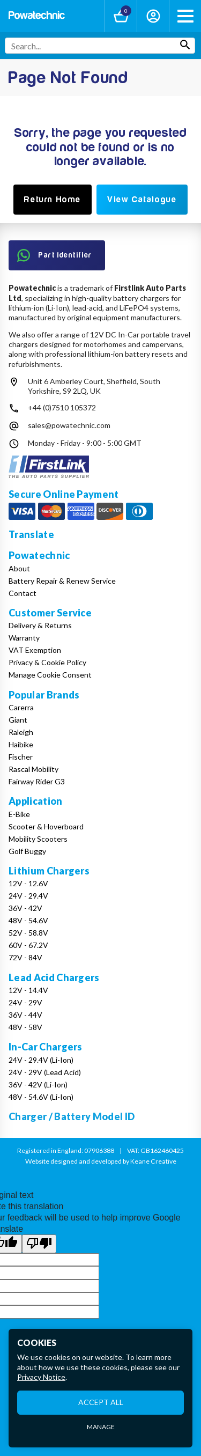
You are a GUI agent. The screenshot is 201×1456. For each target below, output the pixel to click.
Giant (18, 719)
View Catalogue (141, 199)
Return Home (52, 199)
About (19, 568)
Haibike (21, 744)
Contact (22, 593)
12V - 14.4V (28, 990)
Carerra (21, 707)
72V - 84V (25, 957)
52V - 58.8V (28, 932)
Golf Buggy (27, 851)
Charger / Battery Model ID (72, 1116)
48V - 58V (25, 1027)
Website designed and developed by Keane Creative (100, 1161)
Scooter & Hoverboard (46, 826)
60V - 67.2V (28, 945)
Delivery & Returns (40, 625)
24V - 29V (25, 1002)
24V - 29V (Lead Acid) (45, 1072)
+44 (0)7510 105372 (62, 407)
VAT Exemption (35, 650)
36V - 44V (25, 1014)
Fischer (21, 756)
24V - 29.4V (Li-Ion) (41, 1059)
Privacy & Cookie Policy (47, 662)
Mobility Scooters (38, 838)
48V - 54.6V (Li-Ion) (41, 1096)
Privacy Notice (41, 1376)
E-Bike (19, 814)
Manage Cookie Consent (50, 674)
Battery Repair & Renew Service (62, 580)
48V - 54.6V (28, 920)
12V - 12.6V (28, 883)
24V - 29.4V (28, 895)
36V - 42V (25, 908)
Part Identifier (54, 255)
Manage (101, 1427)
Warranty (24, 637)
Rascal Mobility (33, 769)
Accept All (100, 1402)
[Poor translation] (39, 1243)
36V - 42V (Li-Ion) (38, 1084)
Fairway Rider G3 (37, 781)
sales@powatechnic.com (69, 425)
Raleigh (21, 732)
